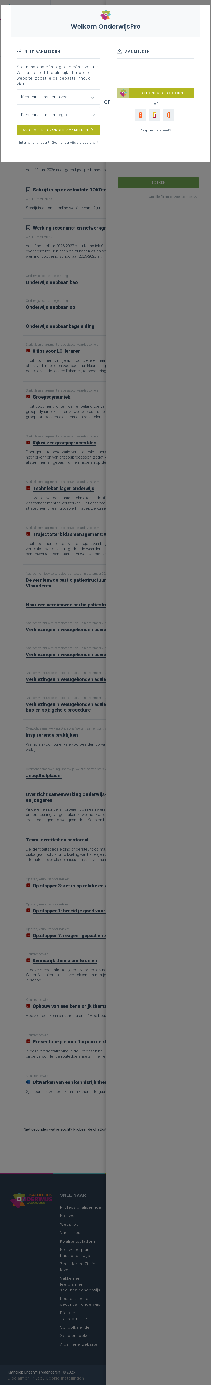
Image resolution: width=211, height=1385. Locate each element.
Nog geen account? (156, 130)
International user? (34, 142)
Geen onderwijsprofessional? (75, 142)
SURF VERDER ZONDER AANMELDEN (58, 130)
